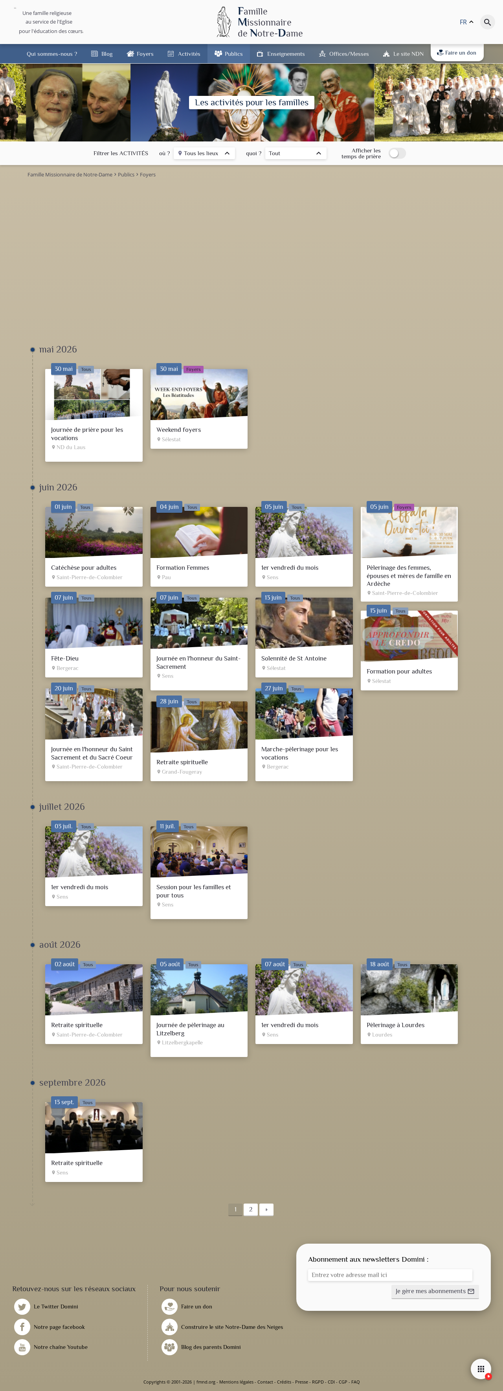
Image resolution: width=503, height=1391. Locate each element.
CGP (343, 1382)
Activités (189, 53)
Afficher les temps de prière (361, 153)
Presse (301, 1382)
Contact (265, 1382)
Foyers (145, 53)
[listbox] (204, 154)
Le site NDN (408, 53)
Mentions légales (236, 1382)
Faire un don (456, 53)
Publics (234, 53)
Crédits (284, 1382)
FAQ (355, 1382)
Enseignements (286, 53)
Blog (106, 53)
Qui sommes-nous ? (52, 53)
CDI (331, 1382)
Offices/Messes (349, 53)
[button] (435, 1292)
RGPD (318, 1382)
